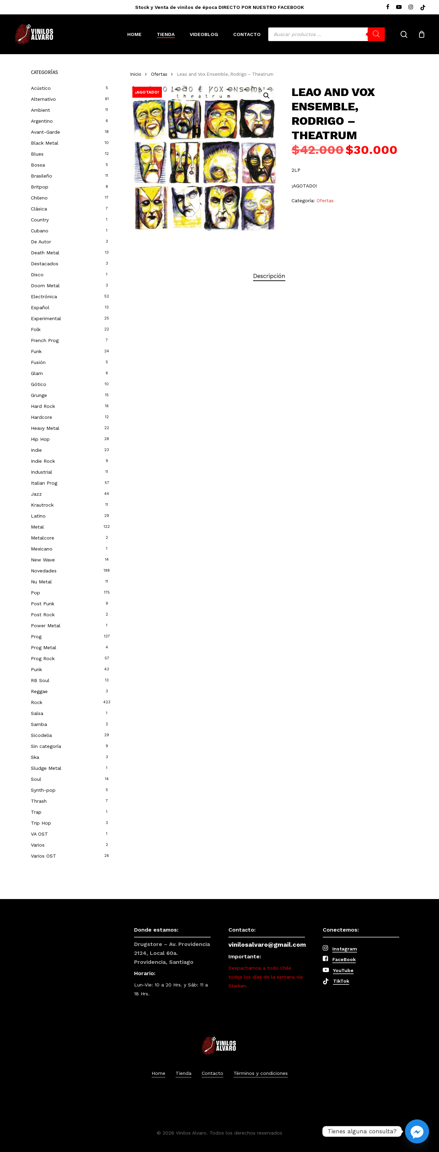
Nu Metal (41, 581)
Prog (36, 636)
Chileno (39, 198)
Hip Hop (40, 439)
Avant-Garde (45, 132)
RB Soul (40, 680)
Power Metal (45, 625)
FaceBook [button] (344, 959)
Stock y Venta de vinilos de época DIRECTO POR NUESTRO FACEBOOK (219, 7)
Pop (35, 592)
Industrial (41, 472)
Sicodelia (41, 735)
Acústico (41, 88)
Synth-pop (43, 790)
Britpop (39, 187)
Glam (37, 373)
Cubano (39, 230)
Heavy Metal (45, 428)
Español (40, 307)
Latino (38, 516)
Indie (36, 450)
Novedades (44, 570)
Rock (36, 702)
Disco (37, 274)
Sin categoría (46, 746)
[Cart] (421, 34)
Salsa (37, 713)
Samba (39, 724)
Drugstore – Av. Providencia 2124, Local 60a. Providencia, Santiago (172, 953)
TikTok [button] (341, 981)
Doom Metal (45, 285)
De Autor (41, 241)
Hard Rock (43, 406)
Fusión (38, 362)
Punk (36, 669)
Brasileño (41, 176)
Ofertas (159, 74)
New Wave (43, 559)
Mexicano (41, 548)
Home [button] (158, 1073)
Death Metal (45, 252)
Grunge (39, 395)
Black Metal (44, 143)
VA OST (39, 834)
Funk (36, 351)
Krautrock (42, 505)
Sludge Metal (46, 768)
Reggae (39, 691)
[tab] (269, 276)
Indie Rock (43, 461)
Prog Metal (43, 647)
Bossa (38, 165)
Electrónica (44, 296)
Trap (36, 812)
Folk (35, 329)
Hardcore (41, 417)
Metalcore (42, 538)
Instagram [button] (344, 948)
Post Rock (43, 614)
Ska (35, 757)
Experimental (46, 318)
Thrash (39, 801)
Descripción (269, 275)
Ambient (40, 110)
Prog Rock (43, 658)
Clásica (39, 208)
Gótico (38, 384)
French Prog (45, 340)
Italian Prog (44, 483)
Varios (38, 845)
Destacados (44, 263)
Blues (37, 154)
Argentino (42, 121)
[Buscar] (376, 34)
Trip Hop (41, 823)
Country (40, 219)
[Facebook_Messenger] (417, 1131)
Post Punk (42, 603)
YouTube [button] (343, 970)
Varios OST (43, 856)
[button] (266, 95)
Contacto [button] (212, 1073)
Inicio (135, 74)
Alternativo (43, 99)
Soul (36, 779)
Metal (37, 527)
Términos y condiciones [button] (261, 1073)
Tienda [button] (183, 1073)
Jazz (36, 494)
